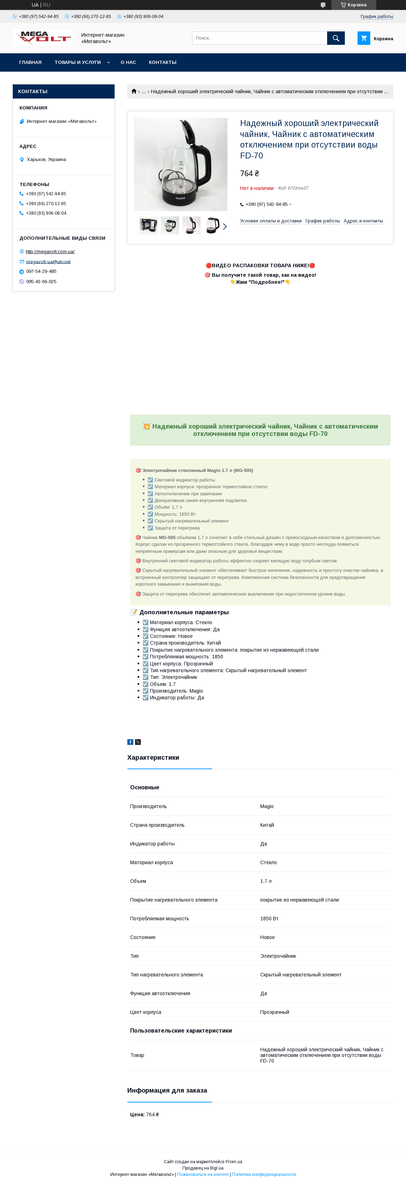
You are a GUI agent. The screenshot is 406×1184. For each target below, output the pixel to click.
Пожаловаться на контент (203, 1174)
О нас (128, 62)
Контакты (162, 62)
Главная (30, 62)
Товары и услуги (77, 62)
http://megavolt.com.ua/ (50, 251)
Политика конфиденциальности (264, 1174)
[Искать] (336, 38)
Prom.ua (234, 1161)
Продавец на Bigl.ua (203, 1168)
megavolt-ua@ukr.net (48, 261)
